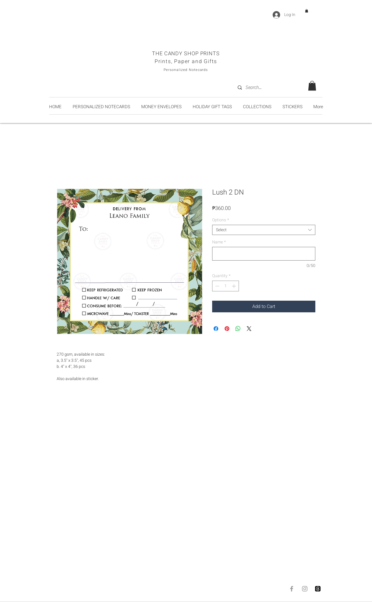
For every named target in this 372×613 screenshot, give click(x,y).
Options (220, 220)
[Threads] (317, 588)
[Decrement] (216, 286)
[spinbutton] (225, 286)
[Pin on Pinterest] (226, 328)
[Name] (263, 254)
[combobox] (263, 230)
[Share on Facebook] (215, 328)
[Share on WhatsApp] (238, 328)
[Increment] (234, 286)
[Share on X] (249, 328)
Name (219, 242)
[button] (306, 11)
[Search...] (269, 87)
